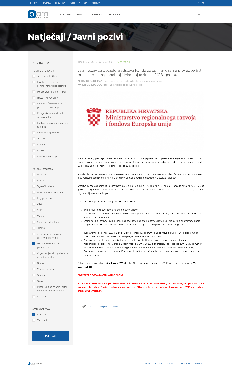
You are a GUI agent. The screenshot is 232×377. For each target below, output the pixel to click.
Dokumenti (60, 3)
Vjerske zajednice (46, 269)
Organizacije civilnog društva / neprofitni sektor (52, 255)
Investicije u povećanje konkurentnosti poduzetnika (51, 84)
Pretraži (50, 336)
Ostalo (40, 150)
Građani (41, 275)
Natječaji (114, 14)
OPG (39, 204)
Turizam (41, 138)
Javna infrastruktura (47, 76)
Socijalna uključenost (48, 132)
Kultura (41, 144)
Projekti (97, 14)
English (200, 14)
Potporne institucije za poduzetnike (48, 245)
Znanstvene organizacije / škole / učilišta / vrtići (50, 236)
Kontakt (96, 3)
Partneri (83, 3)
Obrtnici (41, 180)
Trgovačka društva (46, 186)
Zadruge (41, 216)
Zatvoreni (42, 320)
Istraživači (42, 296)
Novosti (81, 14)
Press (72, 3)
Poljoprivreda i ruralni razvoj (51, 91)
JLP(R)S (41, 228)
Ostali (40, 281)
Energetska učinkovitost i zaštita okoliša (50, 115)
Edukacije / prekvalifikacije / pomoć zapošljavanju (51, 105)
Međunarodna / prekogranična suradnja (52, 125)
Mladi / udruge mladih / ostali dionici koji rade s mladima (52, 289)
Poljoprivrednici (45, 198)
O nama (33, 3)
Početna (65, 14)
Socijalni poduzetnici (48, 222)
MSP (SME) (42, 174)
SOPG (40, 210)
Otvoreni (41, 314)
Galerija (47, 3)
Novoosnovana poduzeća (50, 192)
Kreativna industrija (47, 156)
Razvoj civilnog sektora (49, 97)
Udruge (41, 263)
